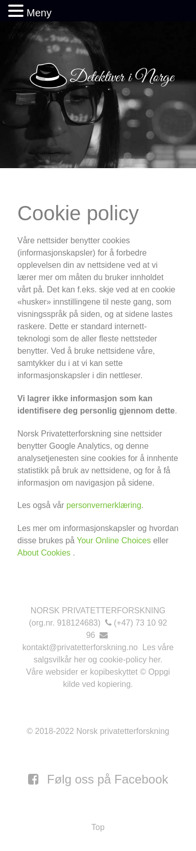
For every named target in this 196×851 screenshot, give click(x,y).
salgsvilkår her (60, 659)
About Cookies (45, 552)
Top (98, 827)
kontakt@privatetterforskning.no (80, 647)
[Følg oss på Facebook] (98, 779)
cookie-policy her (130, 659)
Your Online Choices (114, 540)
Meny (39, 12)
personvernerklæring (103, 505)
